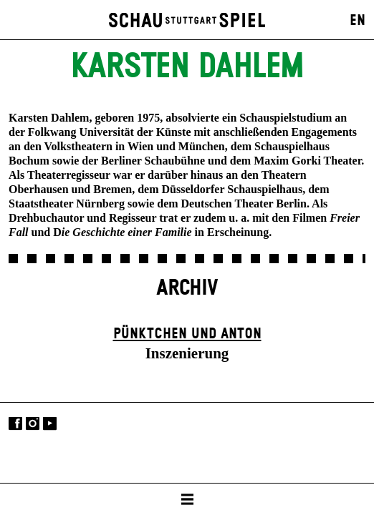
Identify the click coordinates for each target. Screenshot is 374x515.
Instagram (32, 424)
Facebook (15, 424)
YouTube (50, 424)
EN (357, 21)
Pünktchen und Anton (187, 334)
